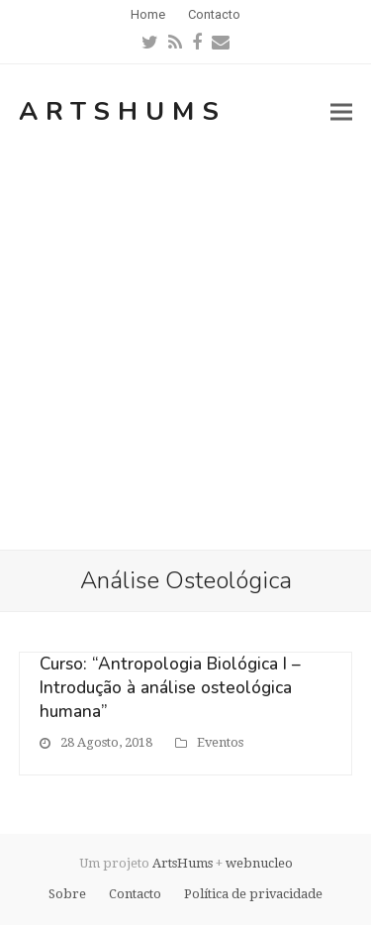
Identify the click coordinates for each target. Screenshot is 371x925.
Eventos (220, 742)
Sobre (67, 893)
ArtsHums (123, 111)
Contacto (135, 893)
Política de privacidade (253, 893)
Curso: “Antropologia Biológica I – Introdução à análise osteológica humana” (170, 687)
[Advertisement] (185, 354)
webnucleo (259, 863)
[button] (341, 111)
